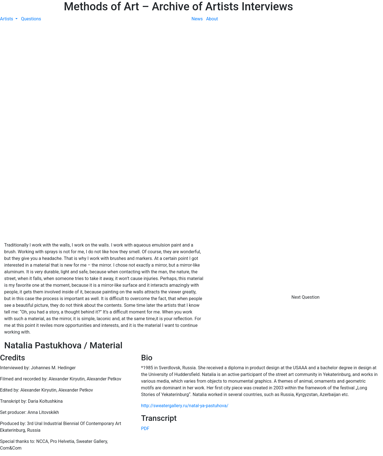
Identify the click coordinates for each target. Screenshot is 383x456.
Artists (7, 18)
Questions (31, 18)
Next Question (306, 297)
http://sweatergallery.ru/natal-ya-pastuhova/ (185, 405)
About (212, 18)
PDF (145, 428)
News (197, 18)
